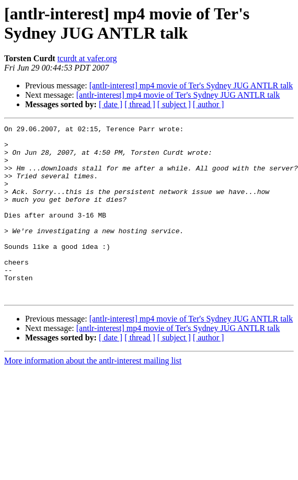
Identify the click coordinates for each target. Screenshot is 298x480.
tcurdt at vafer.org (87, 58)
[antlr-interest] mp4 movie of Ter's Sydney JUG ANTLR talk (191, 85)
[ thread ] (139, 104)
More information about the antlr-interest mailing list (92, 395)
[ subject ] (174, 104)
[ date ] (110, 104)
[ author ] (208, 104)
